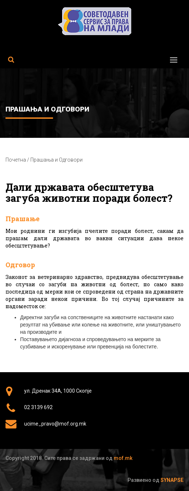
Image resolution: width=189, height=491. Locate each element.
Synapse (172, 480)
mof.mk (123, 458)
